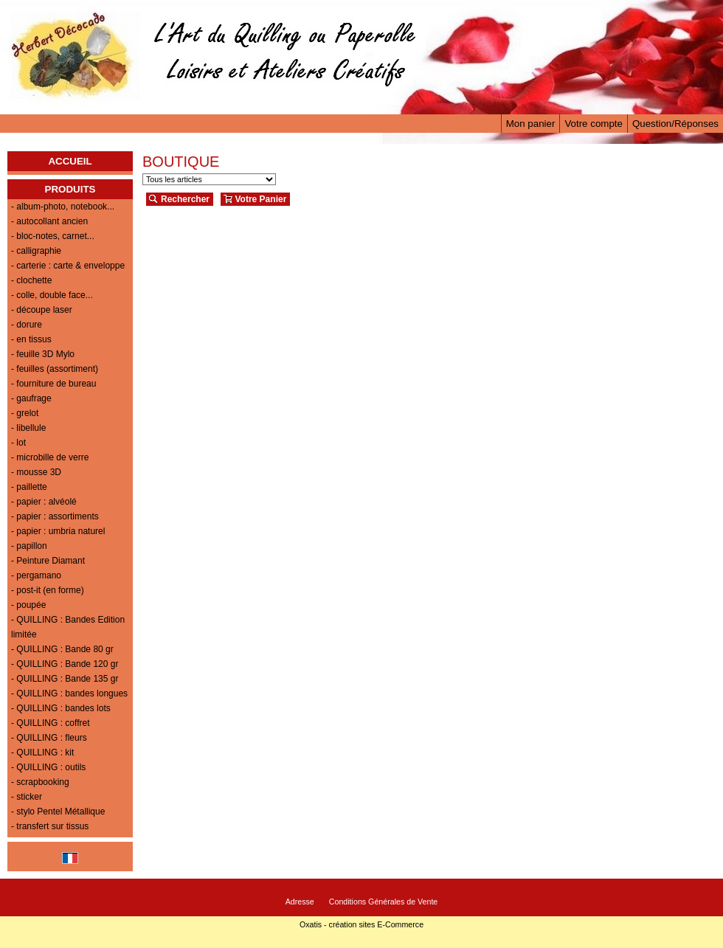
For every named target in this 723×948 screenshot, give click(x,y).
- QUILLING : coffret (50, 723)
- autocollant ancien (49, 221)
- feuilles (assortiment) (54, 369)
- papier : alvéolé (44, 502)
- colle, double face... (52, 295)
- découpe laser (41, 310)
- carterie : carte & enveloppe (68, 265)
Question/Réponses (675, 123)
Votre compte (593, 123)
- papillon (29, 546)
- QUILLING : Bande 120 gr (64, 664)
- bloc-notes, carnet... (52, 236)
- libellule (28, 428)
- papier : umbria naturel (58, 531)
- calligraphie (36, 251)
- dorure (26, 324)
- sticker (26, 797)
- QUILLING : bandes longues (69, 693)
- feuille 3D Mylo (43, 354)
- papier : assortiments (55, 516)
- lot (18, 442)
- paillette (29, 487)
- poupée (28, 605)
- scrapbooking (40, 782)
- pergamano (36, 575)
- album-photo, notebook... (62, 206)
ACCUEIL (69, 161)
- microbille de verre (50, 457)
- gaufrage (31, 398)
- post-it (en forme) (47, 590)
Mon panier (531, 123)
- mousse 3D (36, 472)
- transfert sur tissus (50, 826)
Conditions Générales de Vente (383, 901)
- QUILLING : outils (48, 767)
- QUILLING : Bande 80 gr (62, 649)
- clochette (31, 280)
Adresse (300, 901)
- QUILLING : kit (42, 752)
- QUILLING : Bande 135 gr (64, 679)
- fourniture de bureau (53, 383)
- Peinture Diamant (48, 561)
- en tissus (31, 339)
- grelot (24, 413)
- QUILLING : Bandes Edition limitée (68, 627)
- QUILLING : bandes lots (61, 708)
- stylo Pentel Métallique (58, 811)
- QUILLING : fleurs (49, 738)
